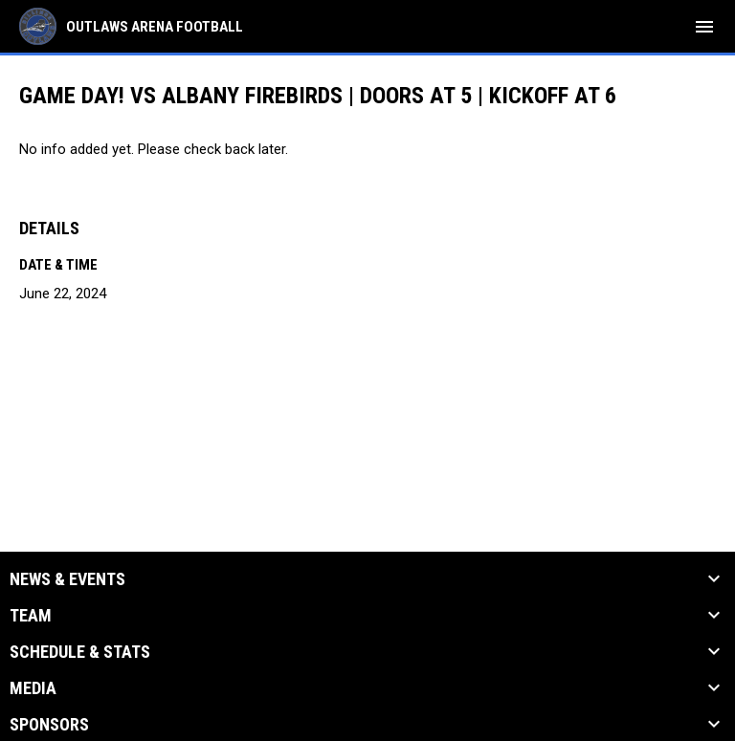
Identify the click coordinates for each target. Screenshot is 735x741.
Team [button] (31, 615)
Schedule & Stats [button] (80, 652)
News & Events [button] (67, 579)
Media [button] (33, 688)
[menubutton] (704, 26)
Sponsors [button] (49, 724)
